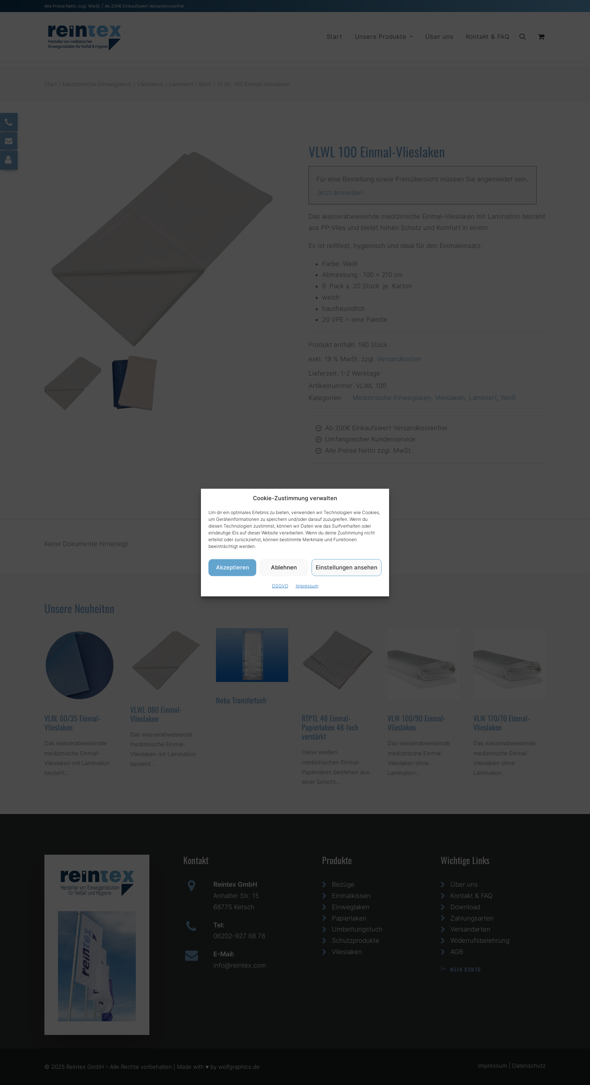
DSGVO (280, 585)
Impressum (307, 585)
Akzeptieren (232, 567)
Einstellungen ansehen (346, 567)
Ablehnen (284, 567)
